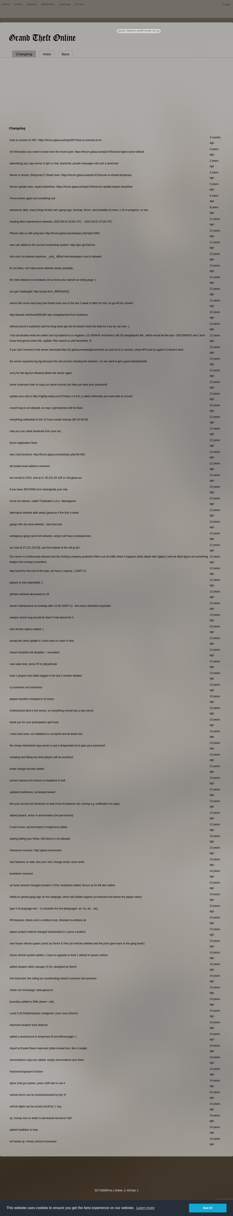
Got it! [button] (208, 1208)
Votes (18, 4)
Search (32, 4)
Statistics (47, 4)
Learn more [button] (145, 1208)
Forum (79, 4)
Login (227, 4)
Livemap (65, 4)
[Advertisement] (116, 91)
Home (6, 4)
